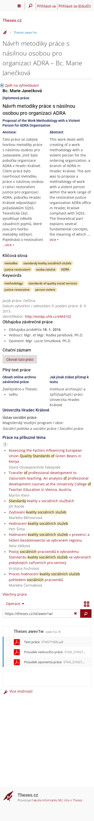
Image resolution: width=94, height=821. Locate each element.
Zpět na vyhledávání (22, 85)
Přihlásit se (46, 6)
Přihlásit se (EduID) (74, 6)
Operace (13, 603)
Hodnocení (38, 523)
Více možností (18, 691)
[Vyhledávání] (30, 6)
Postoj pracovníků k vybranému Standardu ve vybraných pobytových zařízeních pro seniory (50, 557)
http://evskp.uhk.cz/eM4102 (48, 316)
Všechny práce (15, 594)
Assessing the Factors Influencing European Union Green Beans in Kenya (45, 456)
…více (7, 244)
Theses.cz (12, 20)
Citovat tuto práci (19, 359)
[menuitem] (14, 603)
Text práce (43, 642)
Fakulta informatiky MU (47, 800)
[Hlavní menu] (19, 6)
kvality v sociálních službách (41, 500)
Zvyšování (37, 512)
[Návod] (6, 445)
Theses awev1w (25, 32)
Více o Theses (73, 800)
